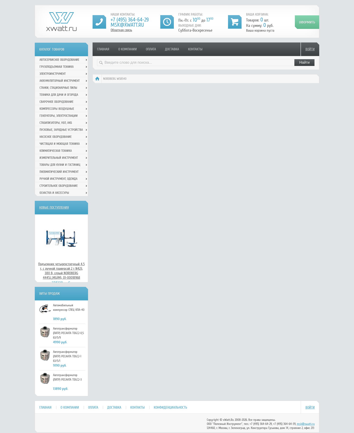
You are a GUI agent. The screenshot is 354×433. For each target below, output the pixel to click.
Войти (310, 49)
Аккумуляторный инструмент (60, 81)
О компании (127, 49)
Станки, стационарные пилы (58, 88)
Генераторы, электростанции (59, 116)
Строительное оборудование (59, 186)
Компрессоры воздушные (57, 109)
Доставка (172, 49)
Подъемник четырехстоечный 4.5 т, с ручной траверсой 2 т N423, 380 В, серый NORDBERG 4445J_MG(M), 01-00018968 (61, 271)
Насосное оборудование (56, 137)
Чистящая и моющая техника (60, 144)
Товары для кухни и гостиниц (60, 165)
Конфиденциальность (170, 407)
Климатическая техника (56, 151)
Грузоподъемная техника (57, 67)
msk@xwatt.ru (127, 25)
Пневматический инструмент (59, 172)
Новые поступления (54, 207)
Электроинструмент (53, 74)
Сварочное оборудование (56, 102)
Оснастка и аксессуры (54, 193)
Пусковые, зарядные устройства (61, 130)
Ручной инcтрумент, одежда (58, 179)
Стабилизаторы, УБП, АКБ (56, 123)
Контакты (195, 49)
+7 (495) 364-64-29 (130, 19)
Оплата (151, 49)
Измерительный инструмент (59, 158)
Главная (103, 49)
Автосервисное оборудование (59, 60)
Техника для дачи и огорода (59, 95)
